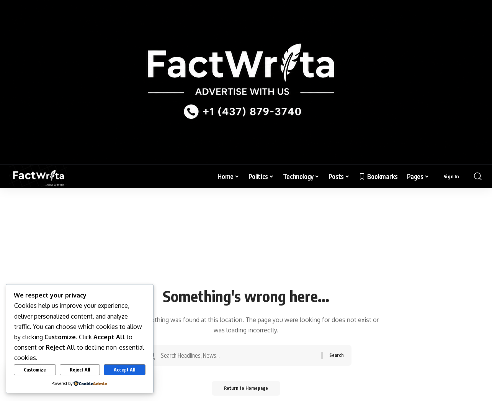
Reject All (80, 370)
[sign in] (451, 176)
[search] (478, 176)
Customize (35, 370)
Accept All (124, 370)
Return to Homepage (246, 391)
